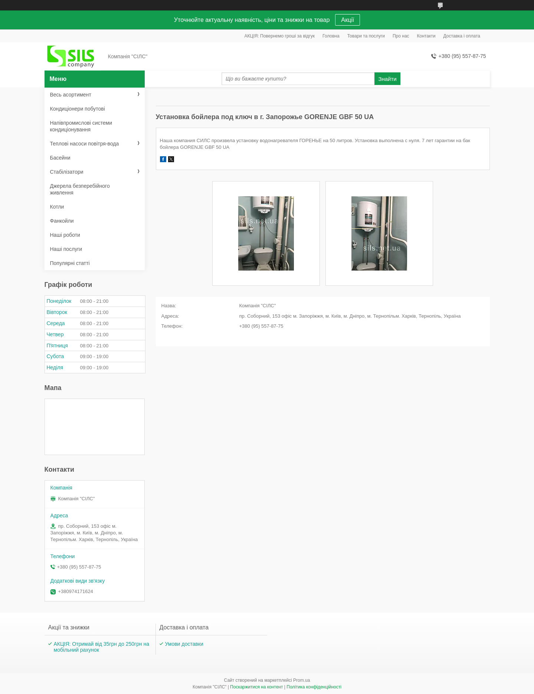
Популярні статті (70, 263)
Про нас (401, 36)
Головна (331, 36)
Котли (57, 207)
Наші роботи (65, 235)
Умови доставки (184, 644)
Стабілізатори (66, 172)
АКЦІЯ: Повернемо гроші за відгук (280, 36)
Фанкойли (62, 221)
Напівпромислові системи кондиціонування (81, 126)
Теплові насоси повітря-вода (84, 144)
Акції (347, 20)
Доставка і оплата (462, 36)
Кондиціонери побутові (77, 109)
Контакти (426, 36)
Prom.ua (301, 680)
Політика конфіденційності (313, 687)
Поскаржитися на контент (256, 687)
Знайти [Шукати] (387, 79)
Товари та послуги (366, 36)
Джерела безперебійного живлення (80, 189)
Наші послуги (66, 249)
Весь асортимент (70, 95)
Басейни (60, 158)
